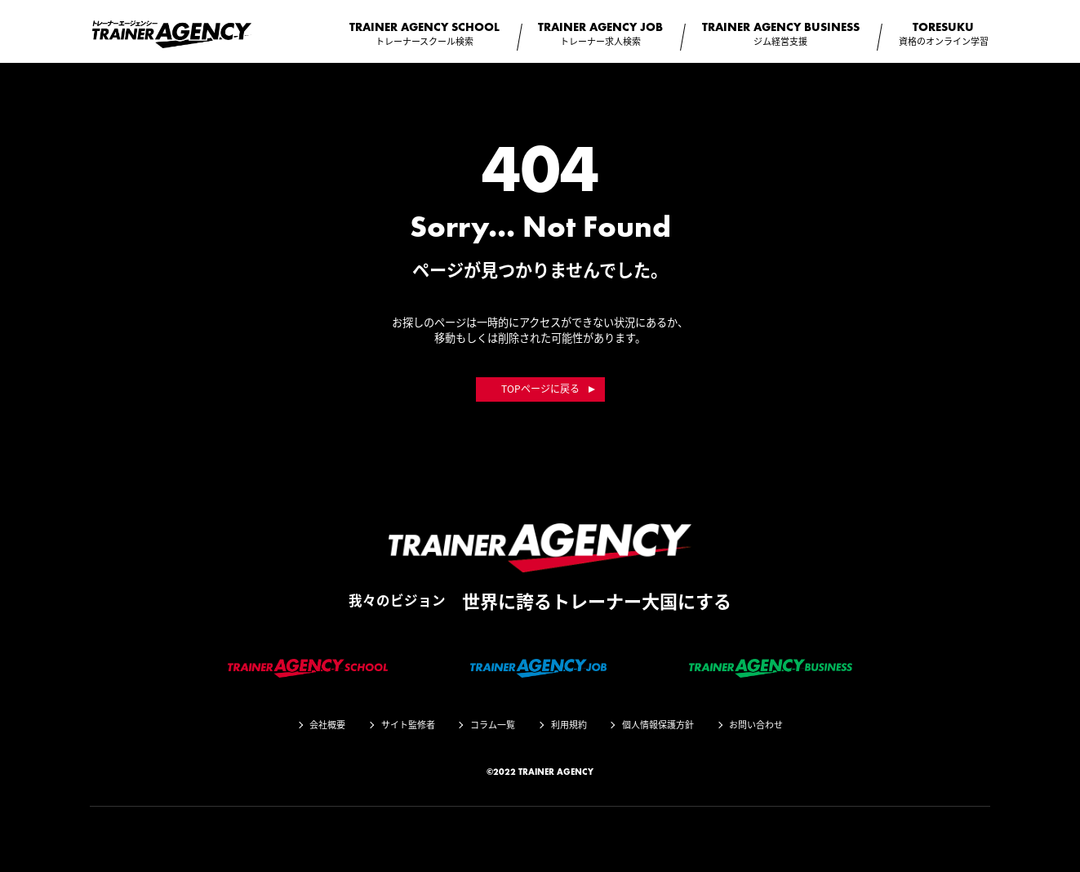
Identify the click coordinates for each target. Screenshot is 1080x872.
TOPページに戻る (540, 388)
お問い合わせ (756, 725)
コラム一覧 (492, 725)
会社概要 (327, 725)
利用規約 (569, 725)
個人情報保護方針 (658, 725)
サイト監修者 (408, 725)
